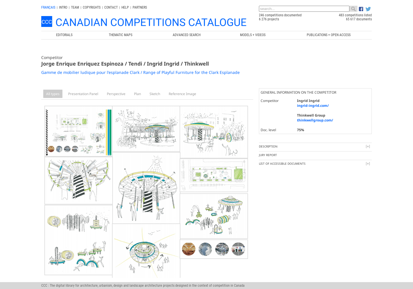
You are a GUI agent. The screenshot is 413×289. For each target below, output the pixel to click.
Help (125, 7)
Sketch (155, 93)
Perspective (116, 93)
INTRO (63, 7)
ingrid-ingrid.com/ (313, 105)
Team (75, 7)
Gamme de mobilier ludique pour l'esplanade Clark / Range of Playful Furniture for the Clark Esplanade (140, 72)
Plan (137, 93)
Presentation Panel (83, 93)
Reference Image (182, 93)
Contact (111, 7)
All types (53, 93)
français (48, 7)
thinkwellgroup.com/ (315, 120)
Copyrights (92, 7)
